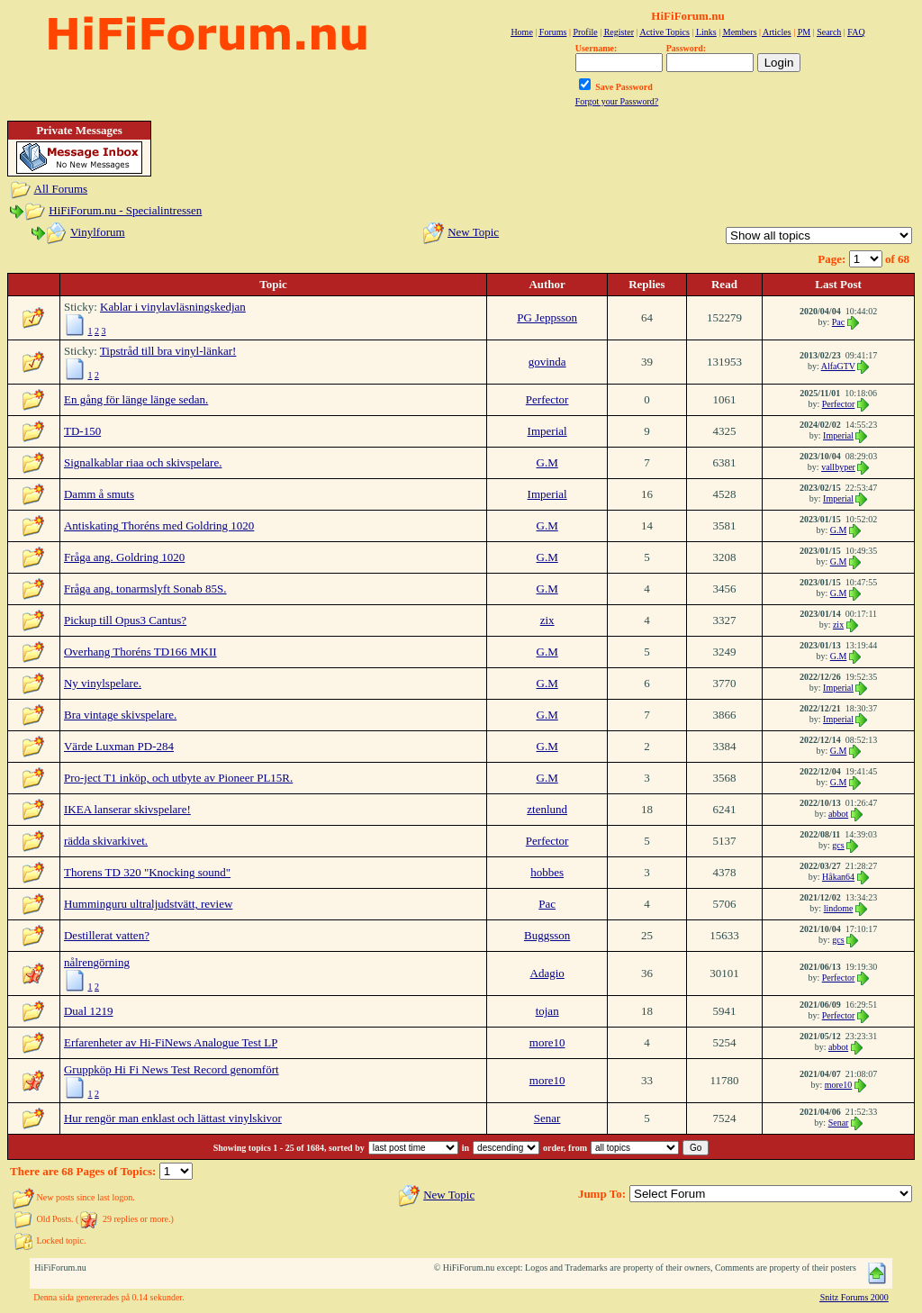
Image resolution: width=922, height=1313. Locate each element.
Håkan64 (838, 877)
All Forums (61, 188)
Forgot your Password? (617, 101)
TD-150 (82, 431)
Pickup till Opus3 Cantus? (125, 620)
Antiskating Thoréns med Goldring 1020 (159, 525)
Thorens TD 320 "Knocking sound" (147, 872)
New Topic (473, 232)
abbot (838, 814)
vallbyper (838, 467)
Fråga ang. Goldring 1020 (124, 557)
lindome (839, 908)
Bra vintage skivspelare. (120, 714)
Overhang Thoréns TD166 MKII (140, 651)
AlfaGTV (838, 366)
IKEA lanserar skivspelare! (127, 809)
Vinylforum (97, 232)
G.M (547, 462)
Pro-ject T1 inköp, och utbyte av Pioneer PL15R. (178, 777)
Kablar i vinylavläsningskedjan (173, 306)
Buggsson (547, 935)
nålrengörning (97, 962)
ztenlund (547, 809)
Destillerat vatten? (106, 935)
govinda (547, 361)
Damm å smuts (99, 494)
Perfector (547, 399)
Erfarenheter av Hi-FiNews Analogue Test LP (170, 1042)
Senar (547, 1118)
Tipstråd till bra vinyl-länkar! (168, 351)
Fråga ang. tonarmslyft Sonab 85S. (145, 588)
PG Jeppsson (547, 317)
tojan (547, 1011)
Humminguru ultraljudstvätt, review (148, 903)
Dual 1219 (88, 1011)
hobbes (547, 872)
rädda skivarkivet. (106, 840)
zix (547, 620)
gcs (838, 845)
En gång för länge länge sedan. (136, 399)
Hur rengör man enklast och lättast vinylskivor (173, 1118)
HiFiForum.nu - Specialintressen (125, 210)
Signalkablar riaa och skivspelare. (142, 462)
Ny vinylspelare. (102, 683)
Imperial (547, 431)
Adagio (547, 973)
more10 (547, 1042)
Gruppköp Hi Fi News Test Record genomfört (171, 1069)
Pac (838, 322)
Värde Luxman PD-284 (119, 746)
